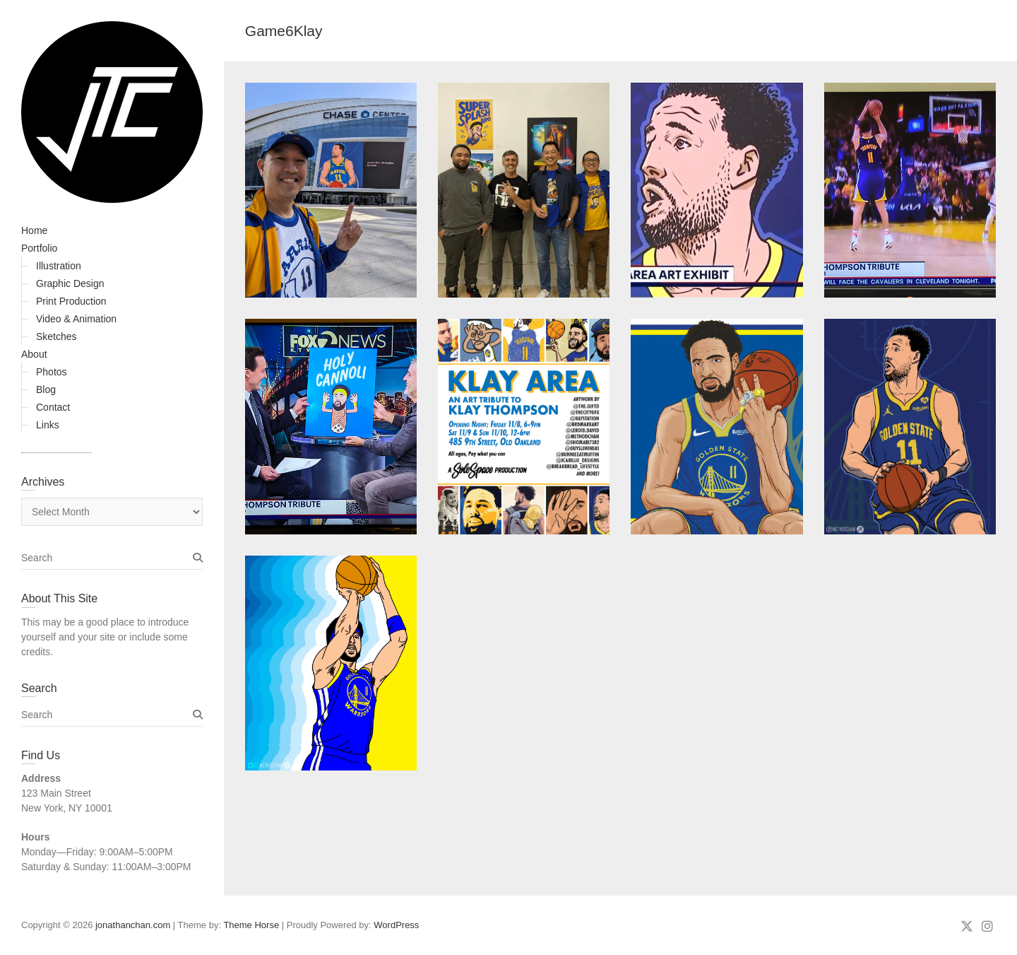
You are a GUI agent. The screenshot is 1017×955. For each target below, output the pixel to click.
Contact (53, 407)
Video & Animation (76, 318)
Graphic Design (70, 283)
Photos (51, 371)
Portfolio (39, 248)
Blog (46, 389)
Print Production (71, 301)
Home (34, 230)
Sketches (56, 336)
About (34, 354)
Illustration (58, 265)
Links (47, 424)
